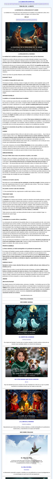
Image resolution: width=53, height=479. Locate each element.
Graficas (24, 19)
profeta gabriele (26, 424)
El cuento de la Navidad (26, 337)
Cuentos (11, 4)
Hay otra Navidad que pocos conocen (26, 379)
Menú (41, 4)
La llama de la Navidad (26, 421)
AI (7, 4)
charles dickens (26, 339)
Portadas (18, 19)
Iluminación (31, 4)
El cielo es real (26, 467)
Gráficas (46, 4)
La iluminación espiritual (26, 1)
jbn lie (26, 381)
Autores (21, 4)
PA (5, 4)
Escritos (34, 19)
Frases (16, 4)
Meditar (37, 4)
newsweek (26, 469)
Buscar (25, 4)
